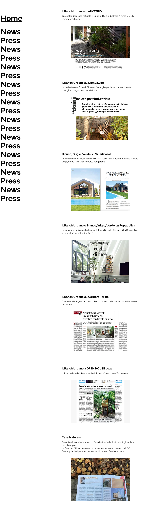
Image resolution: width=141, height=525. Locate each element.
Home (11, 18)
